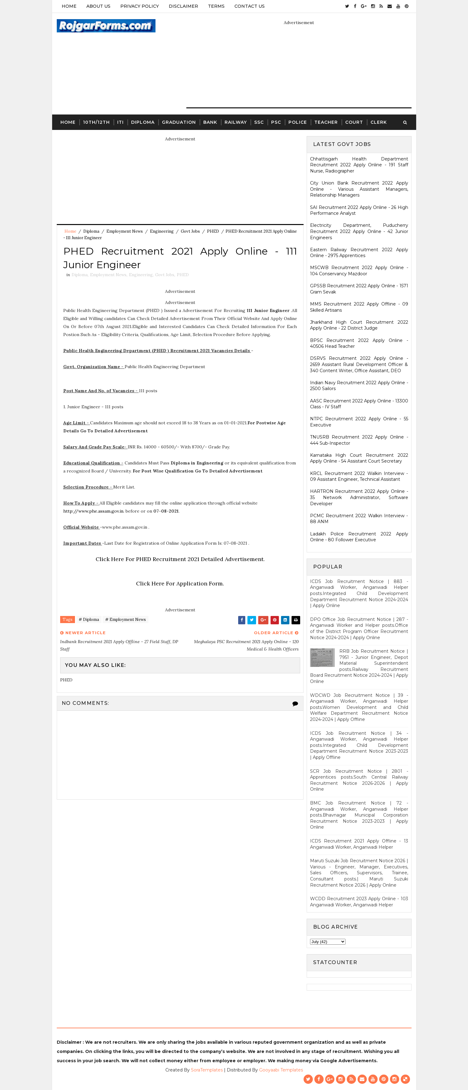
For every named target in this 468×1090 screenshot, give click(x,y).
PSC (276, 122)
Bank (210, 122)
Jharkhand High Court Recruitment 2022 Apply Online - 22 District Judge (359, 325)
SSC (259, 122)
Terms (216, 6)
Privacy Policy (139, 6)
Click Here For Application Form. (180, 583)
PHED (213, 231)
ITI (120, 122)
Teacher (326, 122)
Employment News (124, 231)
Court (354, 122)
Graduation (179, 122)
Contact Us (249, 6)
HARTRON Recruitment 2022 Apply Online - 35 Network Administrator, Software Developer (359, 497)
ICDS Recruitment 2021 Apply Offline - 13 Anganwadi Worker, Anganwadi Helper (359, 844)
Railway (236, 122)
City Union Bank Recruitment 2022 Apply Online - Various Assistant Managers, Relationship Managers (359, 189)
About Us (98, 6)
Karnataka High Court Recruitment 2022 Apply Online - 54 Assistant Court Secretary (359, 458)
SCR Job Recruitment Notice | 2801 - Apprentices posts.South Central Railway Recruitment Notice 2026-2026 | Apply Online (359, 780)
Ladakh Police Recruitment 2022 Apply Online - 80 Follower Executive (359, 537)
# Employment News (125, 619)
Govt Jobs (190, 231)
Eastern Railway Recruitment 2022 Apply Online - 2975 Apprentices (359, 253)
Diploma (143, 122)
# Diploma (89, 619)
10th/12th (96, 122)
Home (69, 6)
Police (297, 122)
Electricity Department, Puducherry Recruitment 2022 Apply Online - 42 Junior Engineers (359, 231)
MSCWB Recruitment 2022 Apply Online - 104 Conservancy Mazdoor (359, 271)
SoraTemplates (207, 1070)
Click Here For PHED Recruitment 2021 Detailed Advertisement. (180, 559)
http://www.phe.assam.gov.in (93, 511)
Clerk (379, 122)
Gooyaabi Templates (281, 1070)
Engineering (162, 231)
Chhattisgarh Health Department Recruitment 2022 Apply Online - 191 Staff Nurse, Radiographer (359, 165)
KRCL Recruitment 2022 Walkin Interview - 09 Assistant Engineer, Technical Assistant (359, 476)
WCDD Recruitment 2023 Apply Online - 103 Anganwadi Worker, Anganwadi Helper (359, 902)
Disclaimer (183, 6)
